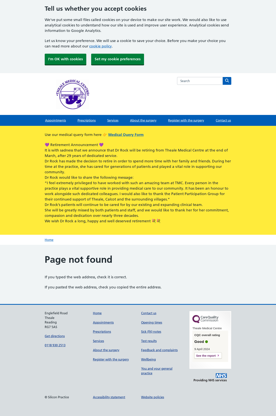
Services (112, 120)
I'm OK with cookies (65, 59)
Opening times (151, 322)
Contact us (223, 120)
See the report (206, 355)
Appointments (55, 120)
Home (49, 240)
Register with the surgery (186, 120)
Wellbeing (148, 359)
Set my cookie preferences (118, 59)
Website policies (152, 397)
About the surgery (143, 120)
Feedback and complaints (159, 350)
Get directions (55, 336)
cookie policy (100, 46)
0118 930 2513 (55, 345)
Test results (149, 341)
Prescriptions (87, 120)
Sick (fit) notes (151, 332)
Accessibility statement (109, 397)
